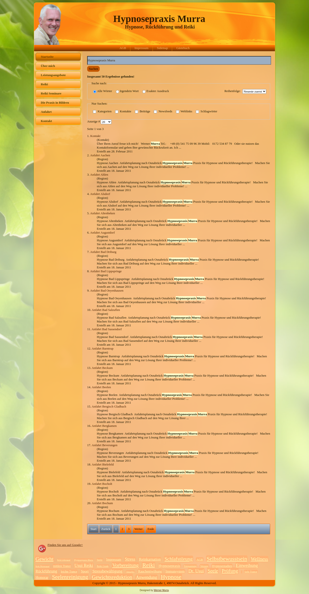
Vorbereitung (125, 565)
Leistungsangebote (53, 75)
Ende (150, 529)
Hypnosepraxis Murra (159, 18)
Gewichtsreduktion (112, 577)
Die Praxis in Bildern (55, 102)
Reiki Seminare (51, 93)
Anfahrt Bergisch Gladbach (109, 406)
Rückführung (46, 571)
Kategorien (102, 112)
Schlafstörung (178, 559)
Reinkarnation (150, 559)
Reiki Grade (103, 566)
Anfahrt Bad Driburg (103, 252)
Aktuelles (130, 572)
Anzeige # (94, 121)
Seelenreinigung (70, 577)
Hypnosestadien (222, 566)
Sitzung (204, 566)
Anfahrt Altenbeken (102, 213)
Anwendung (146, 577)
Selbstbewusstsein (227, 559)
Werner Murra (161, 590)
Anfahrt (46, 112)
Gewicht (44, 559)
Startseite (47, 56)
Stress (130, 559)
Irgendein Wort (127, 91)
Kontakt (46, 121)
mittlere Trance (62, 566)
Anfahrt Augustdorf (102, 232)
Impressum (141, 48)
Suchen (93, 69)
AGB (122, 48)
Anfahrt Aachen (100, 155)
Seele (100, 559)
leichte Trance (69, 571)
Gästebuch (183, 48)
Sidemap (162, 48)
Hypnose (171, 577)
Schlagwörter (206, 112)
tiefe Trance (251, 571)
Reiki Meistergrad (42, 566)
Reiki (44, 84)
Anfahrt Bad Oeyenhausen (106, 290)
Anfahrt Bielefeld (103, 464)
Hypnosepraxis (169, 566)
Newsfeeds (163, 112)
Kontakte (123, 112)
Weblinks (184, 112)
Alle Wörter (102, 91)
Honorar (41, 577)
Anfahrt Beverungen (105, 445)
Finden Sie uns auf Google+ (65, 545)
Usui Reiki (83, 565)
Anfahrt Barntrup (102, 348)
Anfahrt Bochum (102, 503)
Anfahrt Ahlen (99, 174)
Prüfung (230, 571)
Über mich (48, 66)
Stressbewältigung (107, 571)
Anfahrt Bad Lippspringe (106, 271)
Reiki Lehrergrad (63, 560)
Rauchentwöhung (150, 571)
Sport (85, 571)
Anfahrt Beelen (101, 387)
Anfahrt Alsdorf (100, 194)
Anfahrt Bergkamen (104, 426)
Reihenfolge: (233, 91)
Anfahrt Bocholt (102, 484)
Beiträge (142, 112)
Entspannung (190, 566)
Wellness (259, 559)
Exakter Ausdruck (155, 91)
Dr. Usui (196, 570)
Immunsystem (175, 571)
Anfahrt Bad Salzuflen (106, 310)
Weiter (138, 529)
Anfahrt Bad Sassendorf (106, 329)
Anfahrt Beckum (102, 368)
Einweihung (247, 565)
